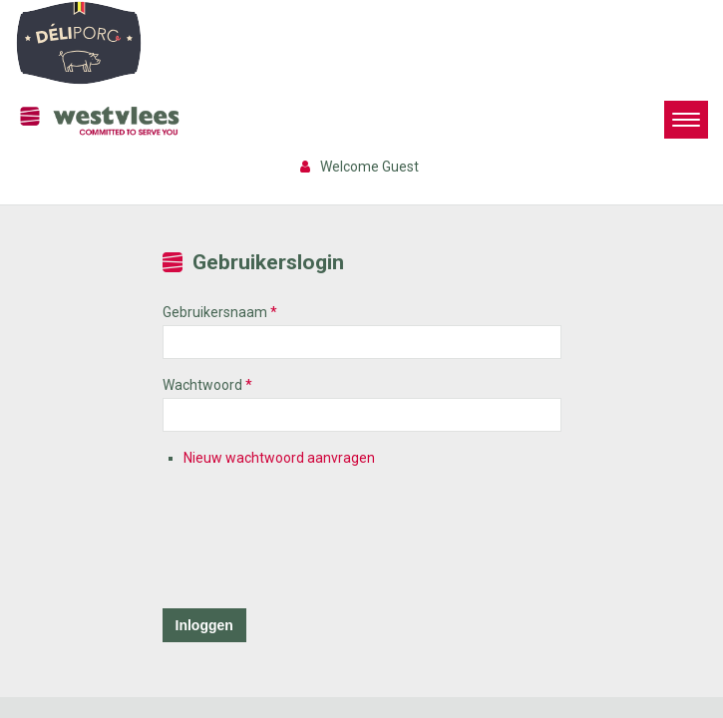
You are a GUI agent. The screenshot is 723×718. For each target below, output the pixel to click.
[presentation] (314, 549)
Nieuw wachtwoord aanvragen (279, 458)
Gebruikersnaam (220, 312)
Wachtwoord (207, 385)
